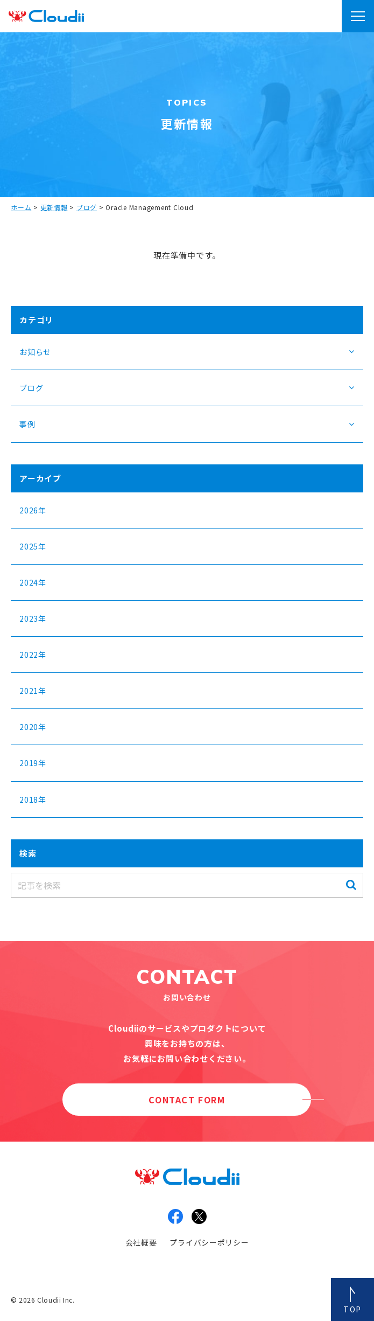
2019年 (32, 762)
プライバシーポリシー (209, 1242)
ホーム (21, 207)
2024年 (32, 582)
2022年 (32, 654)
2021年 (32, 690)
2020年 (32, 726)
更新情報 (54, 207)
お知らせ (35, 351)
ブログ (86, 207)
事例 (27, 424)
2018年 (32, 799)
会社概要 (141, 1242)
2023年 (32, 618)
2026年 (32, 510)
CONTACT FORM (187, 1099)
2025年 (32, 546)
